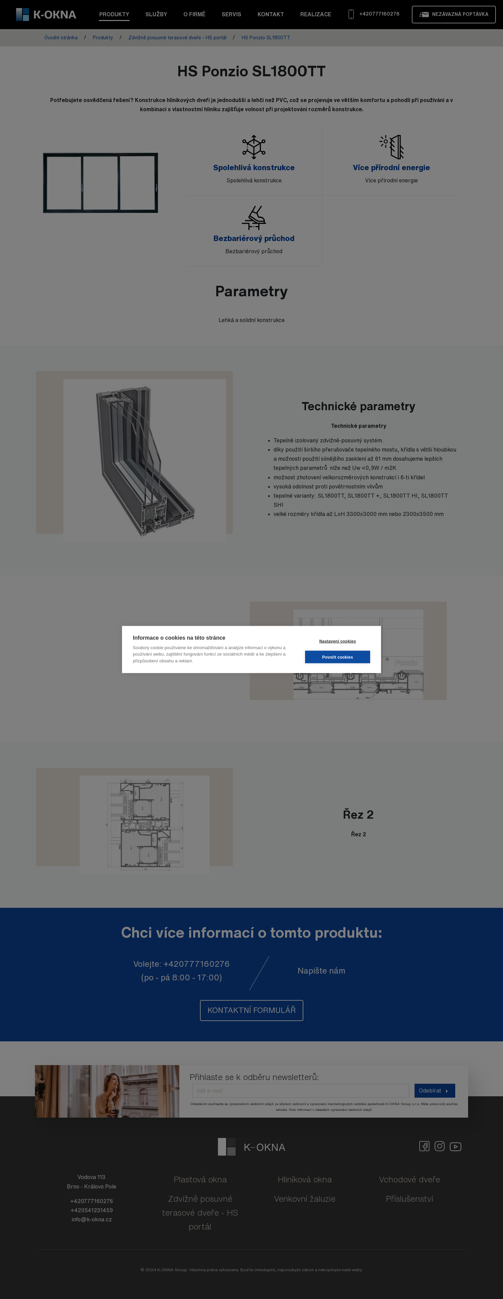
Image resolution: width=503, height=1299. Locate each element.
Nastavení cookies (337, 641)
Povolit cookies (337, 657)
